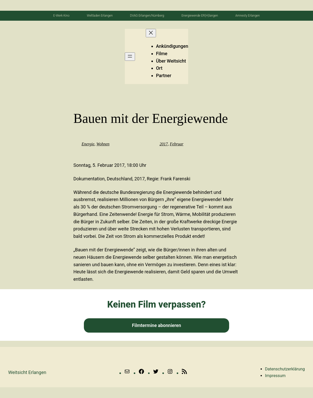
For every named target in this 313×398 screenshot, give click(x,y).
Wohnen (102, 144)
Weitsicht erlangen (27, 372)
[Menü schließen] (151, 33)
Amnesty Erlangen (247, 15)
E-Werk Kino (61, 15)
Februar (176, 144)
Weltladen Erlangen (100, 15)
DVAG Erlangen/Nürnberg (147, 15)
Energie (88, 144)
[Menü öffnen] (130, 56)
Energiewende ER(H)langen (200, 15)
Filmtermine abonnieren (156, 325)
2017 (164, 144)
